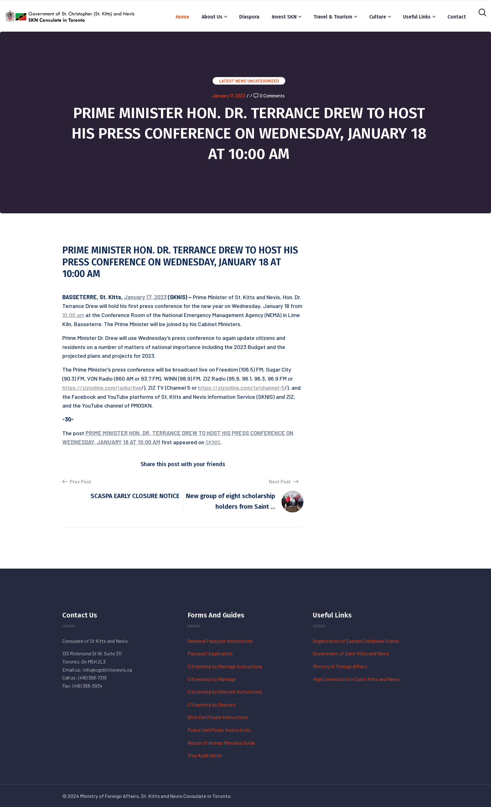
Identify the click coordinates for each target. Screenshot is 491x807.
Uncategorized (263, 80)
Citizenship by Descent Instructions (225, 692)
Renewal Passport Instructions (220, 641)
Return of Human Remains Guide (221, 743)
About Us (212, 17)
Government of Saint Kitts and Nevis (351, 653)
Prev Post (76, 481)
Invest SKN (284, 17)
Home (182, 17)
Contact (456, 17)
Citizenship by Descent (211, 704)
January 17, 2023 (228, 95)
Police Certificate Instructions (219, 730)
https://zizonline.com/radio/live (101, 387)
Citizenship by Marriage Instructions (225, 666)
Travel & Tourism (332, 17)
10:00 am (73, 314)
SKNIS (212, 442)
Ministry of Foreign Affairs (340, 666)
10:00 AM (149, 442)
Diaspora (249, 17)
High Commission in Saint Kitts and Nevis (356, 679)
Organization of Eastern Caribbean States (356, 641)
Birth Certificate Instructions (218, 717)
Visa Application (205, 755)
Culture (377, 17)
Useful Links (417, 17)
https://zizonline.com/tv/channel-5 (241, 387)
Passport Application (210, 653)
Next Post (283, 481)
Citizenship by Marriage (212, 679)
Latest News (232, 80)
